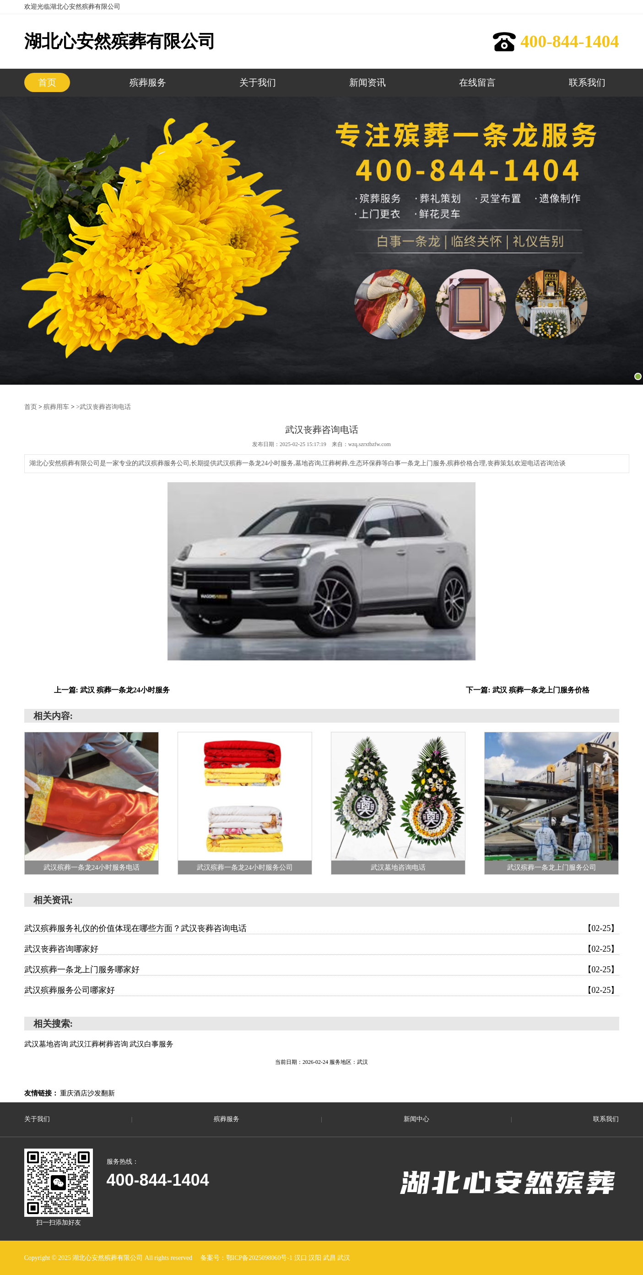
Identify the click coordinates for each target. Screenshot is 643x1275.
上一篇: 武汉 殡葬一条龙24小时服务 (112, 690)
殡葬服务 (148, 82)
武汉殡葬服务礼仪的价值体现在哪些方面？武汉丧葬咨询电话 (321, 928)
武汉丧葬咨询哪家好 (321, 948)
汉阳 (315, 1257)
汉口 (301, 1257)
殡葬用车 (56, 406)
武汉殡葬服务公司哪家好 (321, 990)
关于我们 (257, 82)
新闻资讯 (367, 82)
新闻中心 (416, 1119)
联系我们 (587, 82)
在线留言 (477, 82)
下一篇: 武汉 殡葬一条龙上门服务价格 (527, 690)
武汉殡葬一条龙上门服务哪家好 (321, 969)
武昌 (330, 1257)
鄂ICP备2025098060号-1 (260, 1257)
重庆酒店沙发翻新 (87, 1093)
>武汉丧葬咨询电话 (103, 406)
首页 (47, 82)
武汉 (343, 1257)
